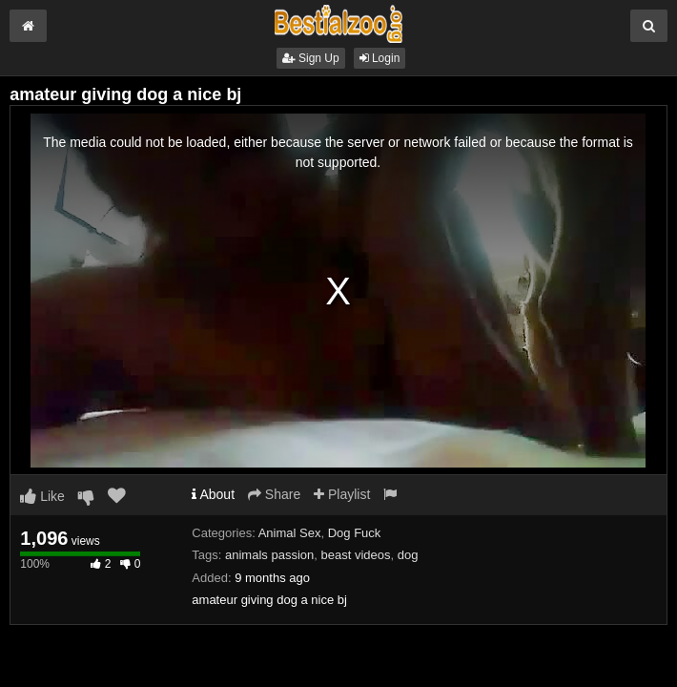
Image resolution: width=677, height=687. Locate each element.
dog (408, 555)
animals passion (269, 555)
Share (274, 494)
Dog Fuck (354, 533)
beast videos (355, 555)
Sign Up (310, 58)
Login (379, 58)
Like (42, 496)
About (213, 494)
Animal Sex (289, 533)
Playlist (342, 494)
